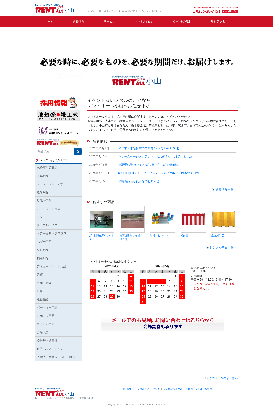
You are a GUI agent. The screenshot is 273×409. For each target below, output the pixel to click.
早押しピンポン (159, 235)
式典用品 (43, 176)
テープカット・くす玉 (51, 184)
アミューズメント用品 (51, 266)
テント (41, 217)
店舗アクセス (219, 21)
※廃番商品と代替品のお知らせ (138, 181)
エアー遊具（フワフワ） (53, 233)
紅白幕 (184, 235)
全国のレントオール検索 (199, 389)
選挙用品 (43, 192)
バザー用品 (44, 241)
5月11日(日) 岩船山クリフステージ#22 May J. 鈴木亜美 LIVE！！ (162, 173)
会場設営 (43, 332)
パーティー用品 (47, 307)
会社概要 (126, 389)
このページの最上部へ (223, 378)
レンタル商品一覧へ (223, 247)
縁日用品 (43, 250)
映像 (40, 291)
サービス (109, 21)
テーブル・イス (47, 225)
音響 (40, 274)
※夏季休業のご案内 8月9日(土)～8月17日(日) (148, 164)
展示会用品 (44, 200)
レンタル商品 (143, 21)
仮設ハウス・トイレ (50, 348)
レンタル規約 (142, 389)
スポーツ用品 (45, 316)
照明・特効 (44, 283)
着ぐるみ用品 (45, 324)
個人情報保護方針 (172, 389)
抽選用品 (43, 258)
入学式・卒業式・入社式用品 (56, 357)
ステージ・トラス (48, 209)
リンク (156, 389)
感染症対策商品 (47, 167)
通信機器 (43, 299)
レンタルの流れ (181, 21)
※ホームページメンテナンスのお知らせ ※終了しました (155, 156)
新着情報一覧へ (226, 189)
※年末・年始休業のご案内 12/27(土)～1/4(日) (148, 148)
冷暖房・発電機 (47, 340)
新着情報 (78, 21)
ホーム (49, 21)
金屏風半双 (217, 235)
